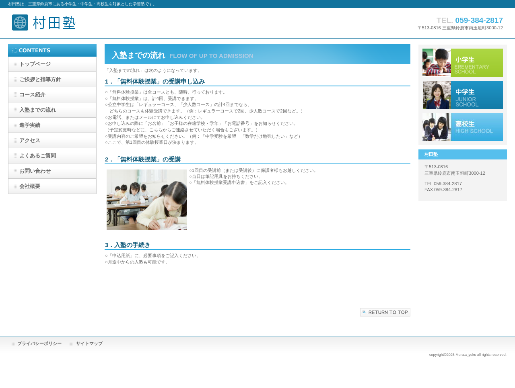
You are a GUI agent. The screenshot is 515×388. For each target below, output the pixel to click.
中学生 (462, 95)
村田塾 (88, 23)
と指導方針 (40, 79)
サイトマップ (89, 343)
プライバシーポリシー (39, 343)
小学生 (462, 63)
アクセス (462, 127)
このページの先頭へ (385, 312)
